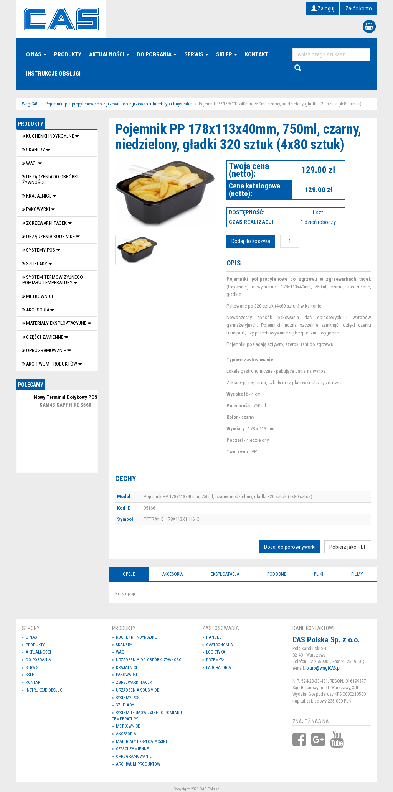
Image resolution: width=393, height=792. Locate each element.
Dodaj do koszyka (250, 241)
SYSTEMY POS (39, 250)
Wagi (30, 163)
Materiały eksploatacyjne (55, 323)
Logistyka (215, 652)
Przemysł (215, 659)
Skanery (34, 150)
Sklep (226, 54)
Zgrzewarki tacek (45, 223)
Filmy (357, 574)
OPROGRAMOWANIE (44, 350)
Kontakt (256, 54)
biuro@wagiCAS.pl (323, 668)
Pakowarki (36, 209)
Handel (213, 637)
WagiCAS (30, 104)
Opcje (129, 574)
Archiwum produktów (50, 364)
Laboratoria (218, 667)
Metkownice (38, 296)
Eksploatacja (225, 574)
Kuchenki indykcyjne (48, 136)
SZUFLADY (35, 264)
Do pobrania (157, 54)
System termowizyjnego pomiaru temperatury (52, 279)
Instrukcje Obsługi (53, 73)
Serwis (196, 54)
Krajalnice (37, 196)
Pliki (318, 574)
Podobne (276, 574)
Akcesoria (36, 310)
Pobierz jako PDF (347, 547)
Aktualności (109, 54)
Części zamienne (43, 337)
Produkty (67, 54)
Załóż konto (358, 8)
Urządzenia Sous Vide (49, 236)
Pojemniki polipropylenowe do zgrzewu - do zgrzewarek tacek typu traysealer (118, 104)
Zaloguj (322, 8)
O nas (36, 54)
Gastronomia (219, 644)
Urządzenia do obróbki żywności (50, 179)
